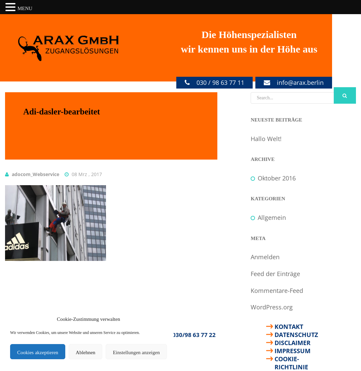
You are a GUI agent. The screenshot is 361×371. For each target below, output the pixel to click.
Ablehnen (85, 352)
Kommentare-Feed (277, 290)
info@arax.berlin (300, 82)
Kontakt (289, 327)
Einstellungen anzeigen (136, 352)
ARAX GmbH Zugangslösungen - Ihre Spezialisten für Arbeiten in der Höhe (68, 48)
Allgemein (272, 217)
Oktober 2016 (277, 178)
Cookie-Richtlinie (291, 359)
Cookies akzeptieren (37, 352)
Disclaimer (293, 343)
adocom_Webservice (35, 174)
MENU (24, 8)
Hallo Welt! (266, 139)
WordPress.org (272, 307)
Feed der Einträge (275, 274)
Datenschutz (296, 335)
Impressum (293, 351)
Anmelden (265, 257)
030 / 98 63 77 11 (220, 82)
